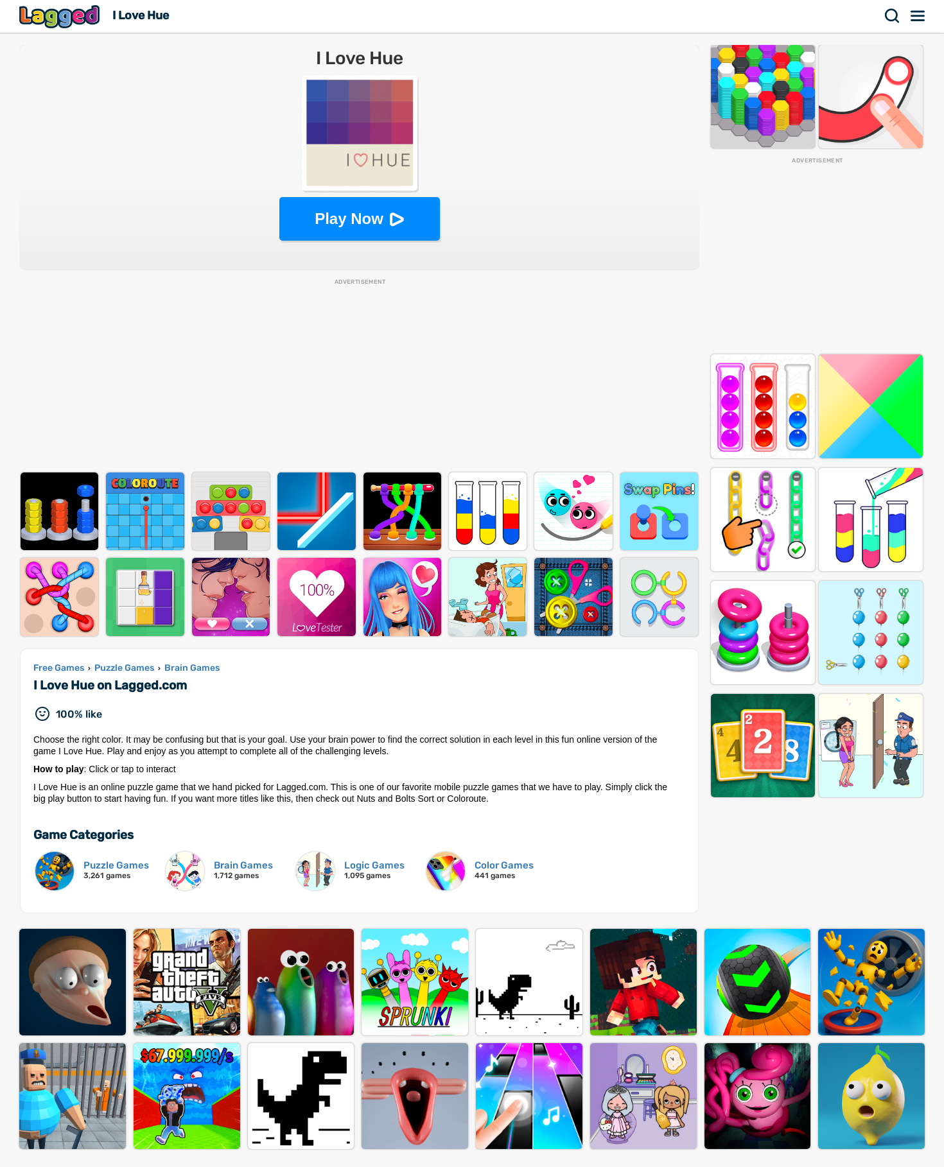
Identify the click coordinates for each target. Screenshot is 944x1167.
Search (892, 16)
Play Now (349, 218)
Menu (918, 16)
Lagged (61, 16)
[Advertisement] (359, 376)
